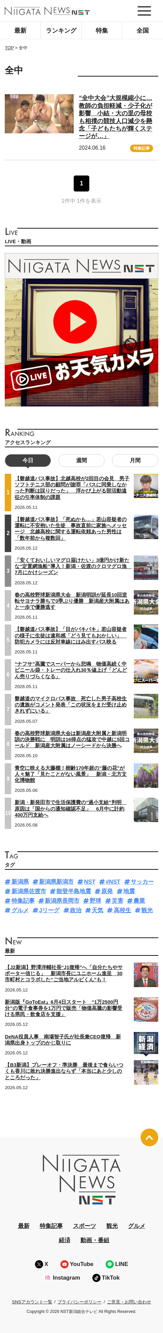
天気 (97, 910)
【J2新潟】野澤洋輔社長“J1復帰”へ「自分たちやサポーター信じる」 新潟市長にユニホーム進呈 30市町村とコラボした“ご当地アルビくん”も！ (64, 973)
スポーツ (84, 1226)
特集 (102, 30)
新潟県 (20, 882)
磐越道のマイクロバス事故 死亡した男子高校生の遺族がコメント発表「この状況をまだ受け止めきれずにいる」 (71, 705)
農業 (139, 901)
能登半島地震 (73, 891)
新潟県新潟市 (56, 882)
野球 (95, 901)
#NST (113, 882)
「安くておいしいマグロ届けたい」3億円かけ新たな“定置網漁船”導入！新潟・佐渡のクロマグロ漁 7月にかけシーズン (73, 566)
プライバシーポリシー (79, 1301)
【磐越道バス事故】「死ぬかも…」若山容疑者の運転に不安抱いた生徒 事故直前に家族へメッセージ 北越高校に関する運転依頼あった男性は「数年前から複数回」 (71, 529)
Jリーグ (49, 910)
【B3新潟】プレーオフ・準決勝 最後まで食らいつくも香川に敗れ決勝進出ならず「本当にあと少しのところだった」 (64, 1071)
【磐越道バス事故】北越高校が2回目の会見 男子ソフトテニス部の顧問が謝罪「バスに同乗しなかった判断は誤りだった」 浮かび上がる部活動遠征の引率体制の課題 (72, 488)
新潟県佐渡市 (29, 891)
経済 (64, 1240)
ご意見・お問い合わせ (129, 1301)
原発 (107, 891)
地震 (129, 891)
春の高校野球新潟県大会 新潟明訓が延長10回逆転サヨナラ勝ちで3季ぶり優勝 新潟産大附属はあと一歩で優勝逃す (72, 601)
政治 (76, 910)
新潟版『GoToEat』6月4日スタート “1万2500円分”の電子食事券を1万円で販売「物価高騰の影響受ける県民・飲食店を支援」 (63, 1008)
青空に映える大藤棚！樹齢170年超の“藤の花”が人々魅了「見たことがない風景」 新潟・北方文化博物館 (71, 774)
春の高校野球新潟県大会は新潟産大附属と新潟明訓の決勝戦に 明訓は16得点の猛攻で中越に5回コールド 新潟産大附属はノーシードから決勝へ (72, 739)
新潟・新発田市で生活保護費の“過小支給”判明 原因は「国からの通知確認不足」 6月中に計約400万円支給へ (71, 808)
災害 (117, 901)
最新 (20, 30)
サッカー (142, 882)
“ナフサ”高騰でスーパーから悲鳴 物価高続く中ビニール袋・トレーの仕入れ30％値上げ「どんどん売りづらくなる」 (71, 670)
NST (89, 882)
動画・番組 (94, 1240)
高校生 (122, 910)
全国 (143, 30)
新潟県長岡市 (62, 901)
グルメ (20, 910)
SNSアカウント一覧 (32, 1301)
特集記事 (141, 148)
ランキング (61, 30)
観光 (147, 910)
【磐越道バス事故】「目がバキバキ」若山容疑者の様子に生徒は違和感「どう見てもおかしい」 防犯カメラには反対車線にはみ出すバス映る (71, 635)
